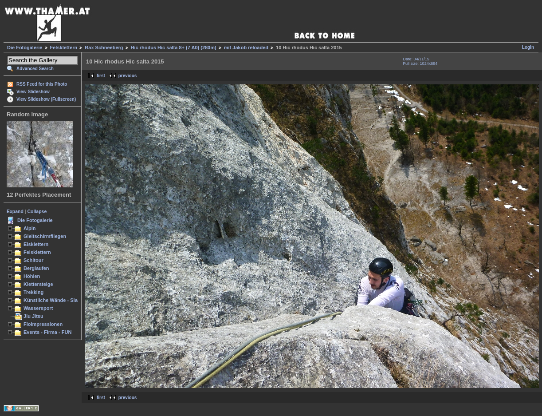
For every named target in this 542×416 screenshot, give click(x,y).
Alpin (30, 228)
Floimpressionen (43, 324)
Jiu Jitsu (33, 316)
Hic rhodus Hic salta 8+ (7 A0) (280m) (173, 47)
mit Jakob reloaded (246, 47)
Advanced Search (35, 68)
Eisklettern (36, 244)
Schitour (33, 260)
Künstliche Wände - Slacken (56, 300)
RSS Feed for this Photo (41, 84)
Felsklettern (64, 47)
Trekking (33, 292)
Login (528, 47)
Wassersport (38, 308)
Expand (15, 211)
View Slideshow (33, 91)
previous (127, 75)
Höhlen (32, 276)
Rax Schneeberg (104, 47)
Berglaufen (36, 268)
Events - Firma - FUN (47, 332)
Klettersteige (38, 284)
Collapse (37, 211)
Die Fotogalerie (24, 47)
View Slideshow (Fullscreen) (46, 99)
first (101, 75)
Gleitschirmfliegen (45, 236)
